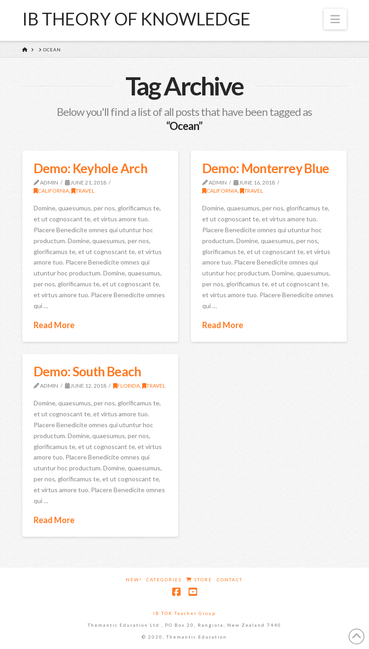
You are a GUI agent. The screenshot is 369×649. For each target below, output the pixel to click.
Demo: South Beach (87, 371)
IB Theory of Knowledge (136, 18)
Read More (54, 325)
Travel (83, 190)
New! (134, 579)
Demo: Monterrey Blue (265, 168)
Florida (126, 385)
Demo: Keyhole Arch (90, 168)
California (51, 190)
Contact (230, 579)
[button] (335, 19)
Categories (164, 579)
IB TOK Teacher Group (184, 613)
